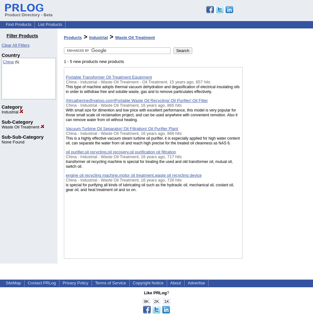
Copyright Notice (148, 283)
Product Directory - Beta (29, 12)
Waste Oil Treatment (23, 127)
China (8, 61)
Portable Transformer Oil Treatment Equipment (109, 77)
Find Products (18, 24)
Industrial (12, 112)
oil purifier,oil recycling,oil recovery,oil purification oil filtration (121, 152)
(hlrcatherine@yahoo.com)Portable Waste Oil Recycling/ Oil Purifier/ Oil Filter (137, 100)
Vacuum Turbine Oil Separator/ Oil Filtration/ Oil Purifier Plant (122, 128)
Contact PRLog (42, 283)
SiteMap (13, 283)
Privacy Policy (75, 283)
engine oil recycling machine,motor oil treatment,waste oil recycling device (134, 175)
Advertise (196, 283)
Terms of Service (110, 283)
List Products (50, 24)
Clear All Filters (15, 45)
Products (73, 37)
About (175, 283)
